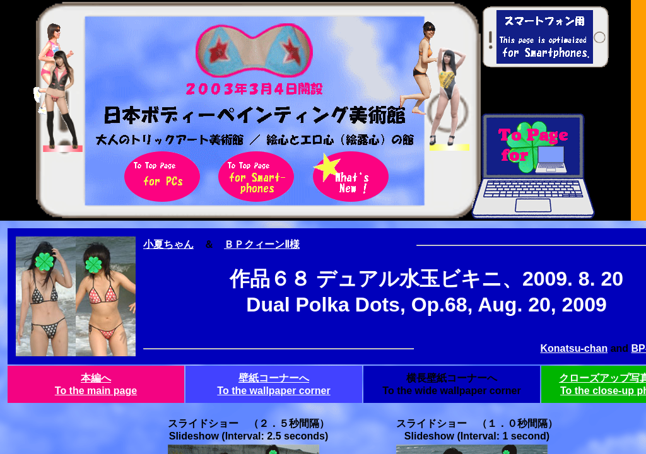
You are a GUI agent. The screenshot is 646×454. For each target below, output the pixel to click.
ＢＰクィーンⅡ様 (262, 244)
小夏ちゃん (168, 244)
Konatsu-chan (574, 348)
